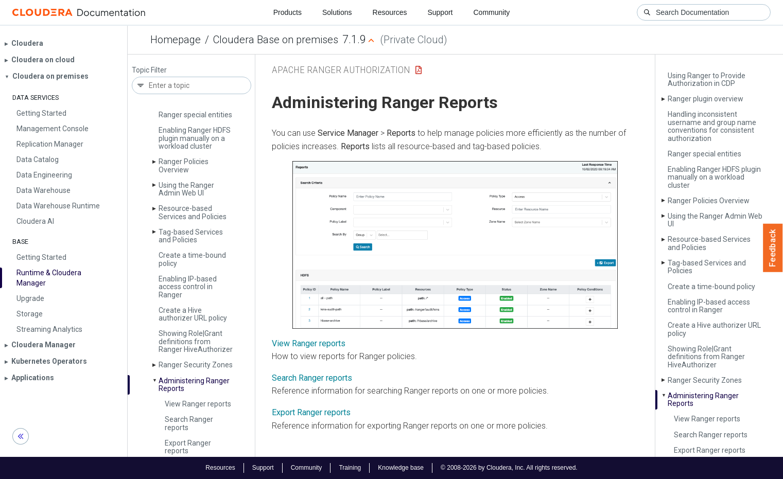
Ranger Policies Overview (183, 165)
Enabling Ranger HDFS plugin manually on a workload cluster (195, 138)
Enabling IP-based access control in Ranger (188, 287)
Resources (390, 12)
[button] (455, 244)
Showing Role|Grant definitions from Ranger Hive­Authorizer (196, 341)
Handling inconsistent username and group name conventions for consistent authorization (712, 126)
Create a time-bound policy (192, 259)
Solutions (337, 12)
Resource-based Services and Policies (193, 212)
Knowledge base (401, 467)
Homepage (175, 39)
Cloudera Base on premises (275, 39)
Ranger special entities (195, 115)
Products (287, 12)
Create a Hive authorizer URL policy (193, 314)
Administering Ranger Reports (194, 385)
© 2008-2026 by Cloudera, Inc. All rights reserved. (509, 467)
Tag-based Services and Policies (191, 236)
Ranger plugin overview (705, 99)
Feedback (773, 248)
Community (492, 12)
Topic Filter (149, 70)
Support (440, 12)
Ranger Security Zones (196, 365)
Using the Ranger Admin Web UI (186, 189)
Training (350, 467)
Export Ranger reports (188, 447)
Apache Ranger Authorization (341, 70)
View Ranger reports (198, 404)
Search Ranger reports (189, 423)
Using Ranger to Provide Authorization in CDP (706, 79)
